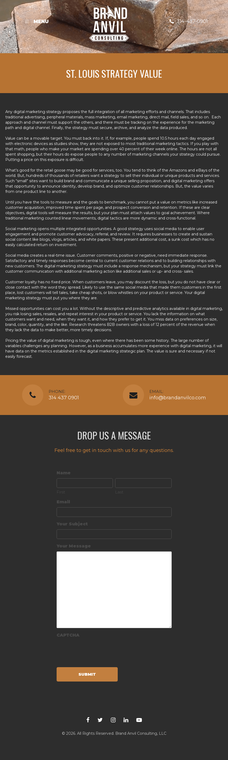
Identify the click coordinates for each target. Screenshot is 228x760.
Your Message (74, 546)
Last (119, 492)
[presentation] (97, 651)
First (61, 492)
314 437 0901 (64, 398)
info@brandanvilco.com (177, 398)
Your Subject (72, 523)
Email (63, 501)
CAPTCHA (68, 635)
